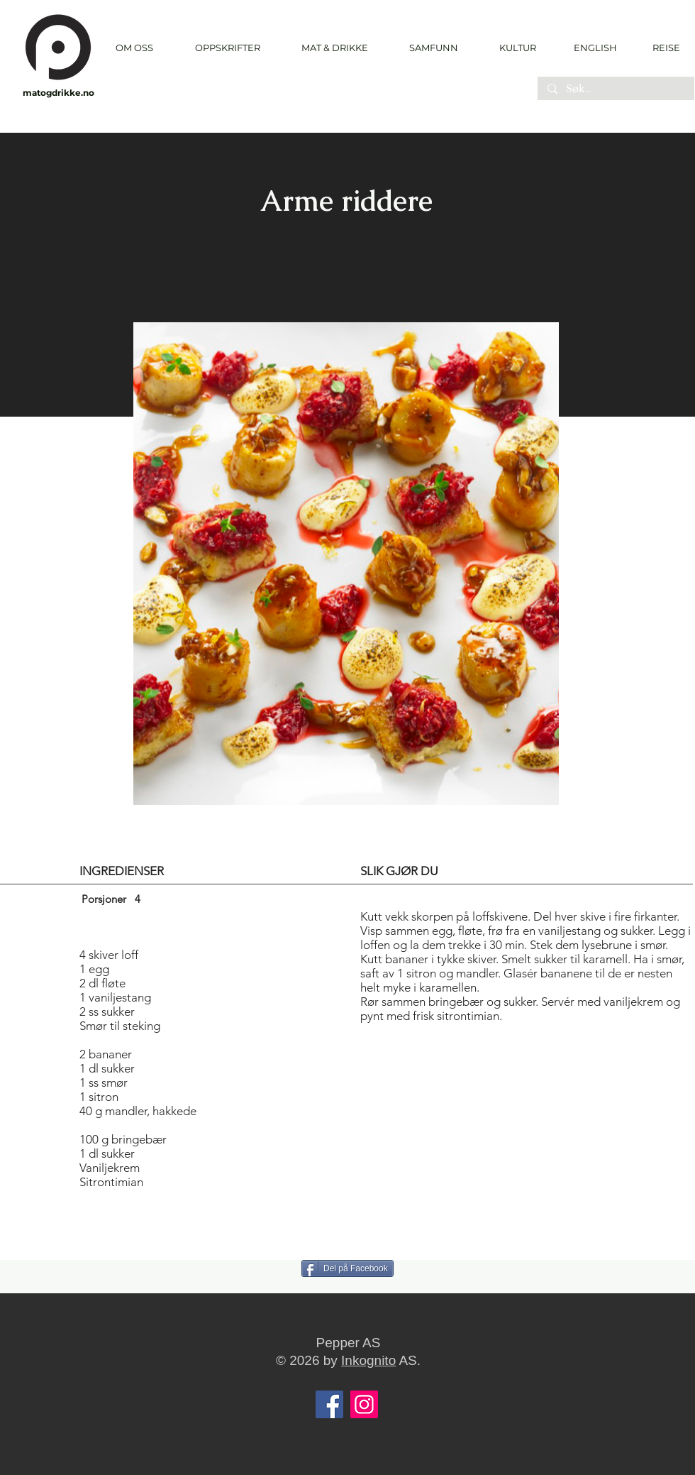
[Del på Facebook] (347, 1268)
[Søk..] (615, 89)
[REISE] (661, 47)
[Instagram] (364, 1404)
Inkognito (368, 1360)
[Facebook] (329, 1404)
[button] (227, 48)
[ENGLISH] (594, 47)
